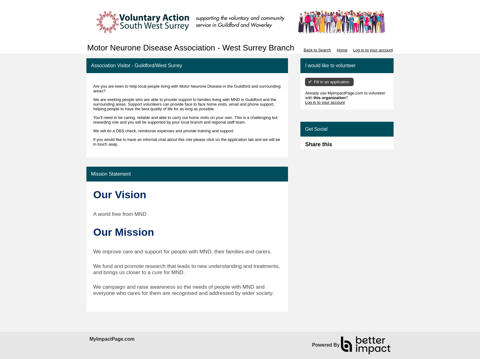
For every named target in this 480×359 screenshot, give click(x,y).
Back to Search (317, 50)
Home (342, 50)
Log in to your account (373, 50)
